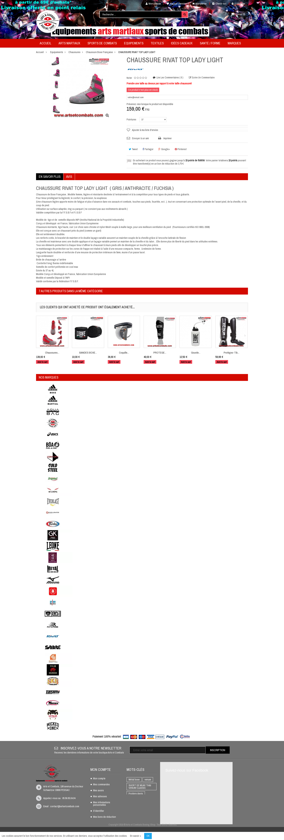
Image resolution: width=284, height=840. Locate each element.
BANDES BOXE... (88, 352)
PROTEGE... (159, 352)
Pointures (132, 119)
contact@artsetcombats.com (64, 806)
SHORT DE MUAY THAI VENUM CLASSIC (140, 786)
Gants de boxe (136, 811)
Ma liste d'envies (176, 3)
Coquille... (124, 352)
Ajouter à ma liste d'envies (145, 130)
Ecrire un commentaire (203, 77)
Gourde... (195, 352)
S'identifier (238, 3)
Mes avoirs (98, 790)
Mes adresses (100, 796)
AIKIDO (132, 816)
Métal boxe (134, 779)
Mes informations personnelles (101, 804)
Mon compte (152, 3)
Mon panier (199, 3)
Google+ (164, 149)
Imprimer (167, 138)
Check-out (219, 3)
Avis (69, 176)
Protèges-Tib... (231, 352)
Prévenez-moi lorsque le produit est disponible (150, 104)
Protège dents (136, 793)
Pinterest (181, 149)
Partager (148, 149)
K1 (146, 799)
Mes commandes (101, 784)
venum (148, 779)
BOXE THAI (134, 799)
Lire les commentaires (169, 77)
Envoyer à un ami (140, 138)
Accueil (40, 52)
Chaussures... (52, 352)
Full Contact (135, 805)
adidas (143, 816)
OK (148, 835)
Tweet (133, 149)
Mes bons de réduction (104, 817)
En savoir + (135, 835)
